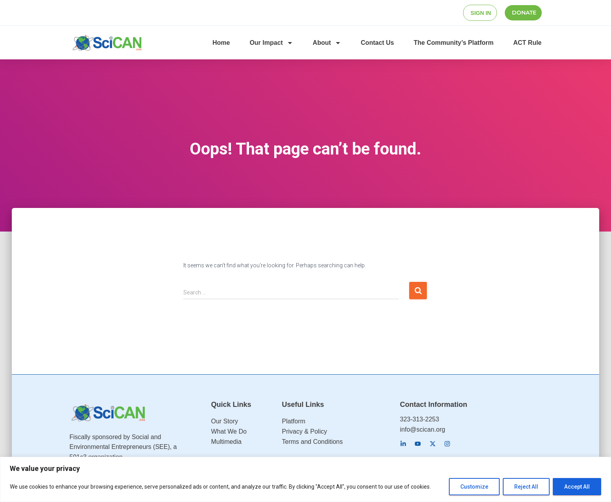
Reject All (526, 487)
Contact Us (377, 42)
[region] (305, 479)
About (327, 42)
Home (221, 42)
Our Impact (271, 42)
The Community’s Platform (454, 42)
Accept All (577, 487)
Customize (474, 487)
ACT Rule (527, 42)
